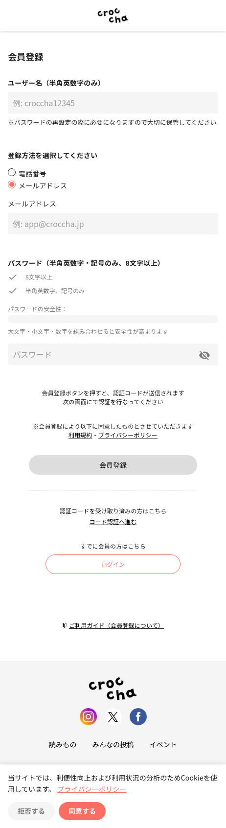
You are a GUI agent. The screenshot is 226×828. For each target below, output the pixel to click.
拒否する (31, 811)
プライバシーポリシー (128, 435)
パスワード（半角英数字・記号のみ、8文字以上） (86, 263)
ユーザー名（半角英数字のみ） (56, 83)
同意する (82, 811)
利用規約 (80, 435)
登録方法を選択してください (52, 155)
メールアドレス (32, 203)
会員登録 (113, 465)
